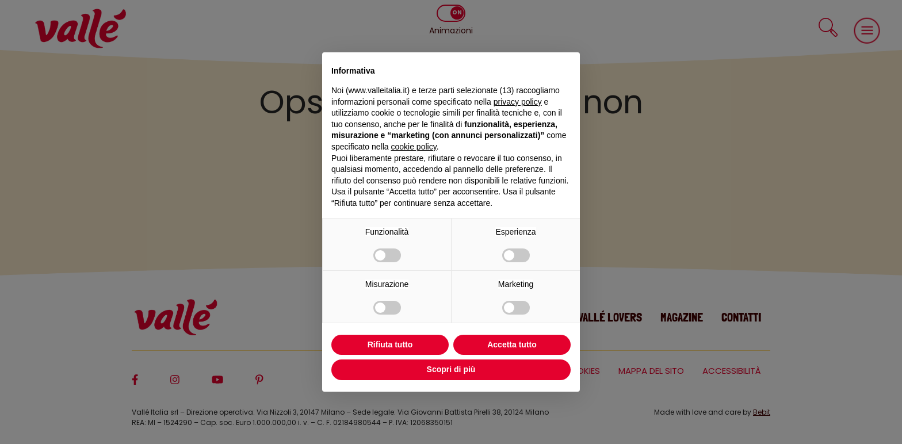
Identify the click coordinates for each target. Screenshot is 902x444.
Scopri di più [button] (451, 369)
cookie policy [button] (414, 146)
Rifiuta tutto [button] (390, 344)
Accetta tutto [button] (512, 344)
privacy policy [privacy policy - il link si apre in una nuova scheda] (518, 101)
